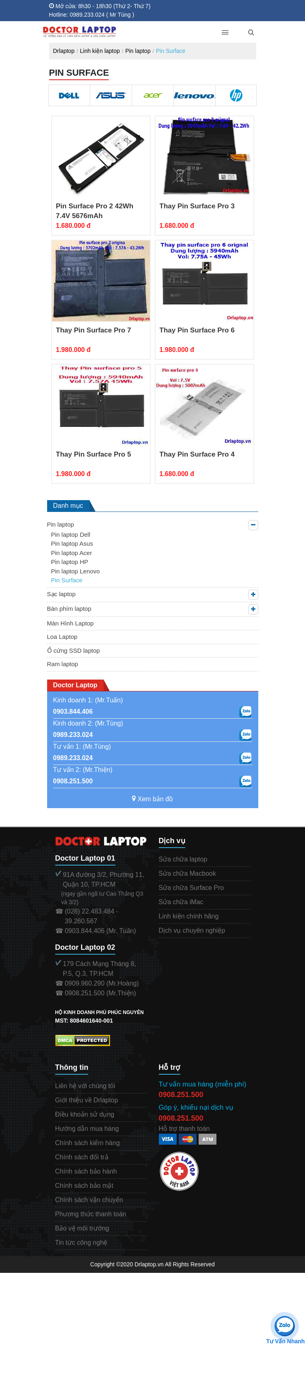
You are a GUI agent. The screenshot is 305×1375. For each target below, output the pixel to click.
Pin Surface (170, 51)
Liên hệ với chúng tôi (85, 1085)
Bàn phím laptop (69, 608)
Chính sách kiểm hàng (87, 1142)
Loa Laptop (62, 636)
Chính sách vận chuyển (89, 1199)
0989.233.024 (73, 734)
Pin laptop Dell (71, 534)
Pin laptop (137, 51)
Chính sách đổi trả (81, 1157)
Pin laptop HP (70, 561)
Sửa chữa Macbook (187, 873)
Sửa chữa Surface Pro (191, 887)
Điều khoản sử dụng (85, 1114)
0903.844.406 (73, 711)
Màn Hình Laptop (70, 623)
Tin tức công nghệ (81, 1242)
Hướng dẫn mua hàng (87, 1128)
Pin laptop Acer (71, 552)
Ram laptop (62, 663)
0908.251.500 (73, 781)
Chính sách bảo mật (84, 1185)
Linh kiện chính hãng (189, 916)
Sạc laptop (61, 593)
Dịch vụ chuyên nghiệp (192, 930)
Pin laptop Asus (72, 543)
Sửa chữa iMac (181, 901)
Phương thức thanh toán (90, 1214)
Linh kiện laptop (100, 51)
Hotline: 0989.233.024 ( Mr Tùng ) (91, 14)
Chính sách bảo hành (86, 1171)
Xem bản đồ (152, 799)
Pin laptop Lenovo (75, 571)
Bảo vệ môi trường (82, 1228)
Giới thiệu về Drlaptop (86, 1100)
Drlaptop (64, 51)
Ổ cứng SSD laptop (73, 650)
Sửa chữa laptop (183, 859)
